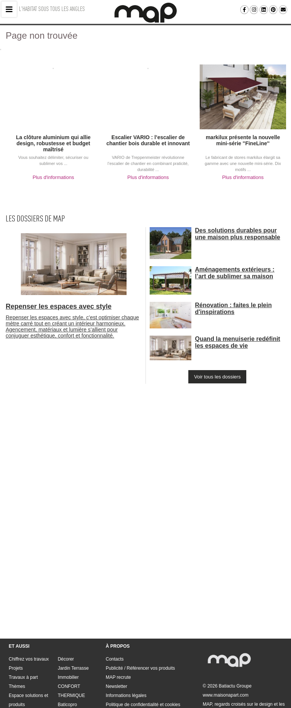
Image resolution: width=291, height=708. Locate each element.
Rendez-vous (71, 675)
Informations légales (126, 657)
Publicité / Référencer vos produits (140, 630)
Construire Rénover (28, 675)
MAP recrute (118, 639)
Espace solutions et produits (28, 662)
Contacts (115, 621)
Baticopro (67, 666)
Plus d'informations (53, 177)
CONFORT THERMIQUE (71, 653)
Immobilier (68, 639)
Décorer (66, 621)
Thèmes (17, 648)
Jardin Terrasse (73, 630)
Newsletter (116, 648)
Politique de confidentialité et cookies (143, 666)
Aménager (19, 685)
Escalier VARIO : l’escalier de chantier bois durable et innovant (148, 140)
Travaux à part (23, 639)
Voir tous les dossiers (217, 377)
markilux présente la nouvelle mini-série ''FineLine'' (243, 140)
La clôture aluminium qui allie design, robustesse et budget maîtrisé (53, 143)
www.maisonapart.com (226, 657)
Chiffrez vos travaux (29, 621)
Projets (16, 630)
